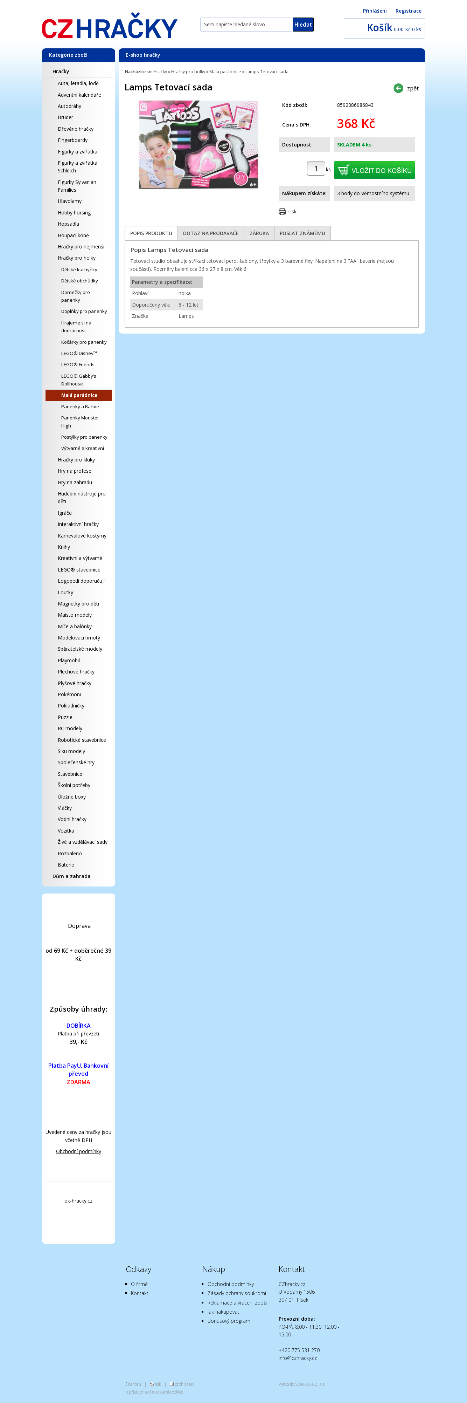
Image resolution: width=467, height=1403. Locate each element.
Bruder (65, 117)
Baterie (66, 864)
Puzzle (65, 717)
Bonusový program (229, 1321)
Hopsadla (68, 223)
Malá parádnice (79, 395)
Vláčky (65, 808)
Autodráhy (69, 106)
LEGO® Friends (78, 364)
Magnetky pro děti (78, 603)
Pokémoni (69, 694)
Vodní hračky (72, 819)
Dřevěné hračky (75, 128)
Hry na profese (74, 470)
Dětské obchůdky (79, 281)
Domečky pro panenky (75, 296)
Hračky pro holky (77, 257)
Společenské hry (76, 762)
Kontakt (139, 1293)
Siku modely (71, 751)
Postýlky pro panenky (84, 437)
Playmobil (69, 660)
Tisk (292, 211)
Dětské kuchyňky (79, 269)
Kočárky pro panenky (84, 342)
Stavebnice (70, 774)
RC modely (70, 728)
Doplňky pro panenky (84, 311)
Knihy (64, 546)
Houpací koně (73, 235)
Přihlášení (375, 10)
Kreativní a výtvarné (80, 558)
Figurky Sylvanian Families (77, 186)
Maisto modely (75, 614)
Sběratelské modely (80, 648)
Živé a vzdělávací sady (82, 842)
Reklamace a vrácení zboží (237, 1302)
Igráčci (65, 512)
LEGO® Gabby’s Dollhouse (78, 380)
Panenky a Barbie (80, 406)
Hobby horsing (74, 212)
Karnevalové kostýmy (82, 535)
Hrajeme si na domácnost (76, 327)
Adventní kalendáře (79, 94)
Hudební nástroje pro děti (82, 497)
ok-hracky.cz (78, 1200)
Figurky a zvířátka (77, 151)
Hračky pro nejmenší (81, 246)
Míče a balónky (75, 626)
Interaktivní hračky (78, 524)
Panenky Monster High (80, 422)
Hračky (61, 71)
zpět (413, 88)
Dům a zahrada (72, 876)
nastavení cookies (167, 1392)
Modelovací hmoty (79, 637)
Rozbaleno (70, 853)
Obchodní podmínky (78, 1151)
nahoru (134, 1384)
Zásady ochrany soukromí (237, 1293)
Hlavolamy (70, 201)
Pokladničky (71, 705)
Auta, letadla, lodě (78, 83)
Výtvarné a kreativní (82, 448)
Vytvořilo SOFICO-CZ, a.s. (302, 1384)
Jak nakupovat (223, 1311)
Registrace (408, 10)
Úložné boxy (72, 796)
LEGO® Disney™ (79, 353)
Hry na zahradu (75, 482)
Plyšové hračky (74, 683)
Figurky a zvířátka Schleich (77, 166)
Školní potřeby (74, 785)
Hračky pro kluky (76, 459)
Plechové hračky (76, 671)
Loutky (65, 592)
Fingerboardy (73, 140)
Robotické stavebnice (82, 740)
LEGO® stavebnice (79, 569)
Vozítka (66, 830)
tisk (158, 1384)
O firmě (139, 1284)
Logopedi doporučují (81, 580)
